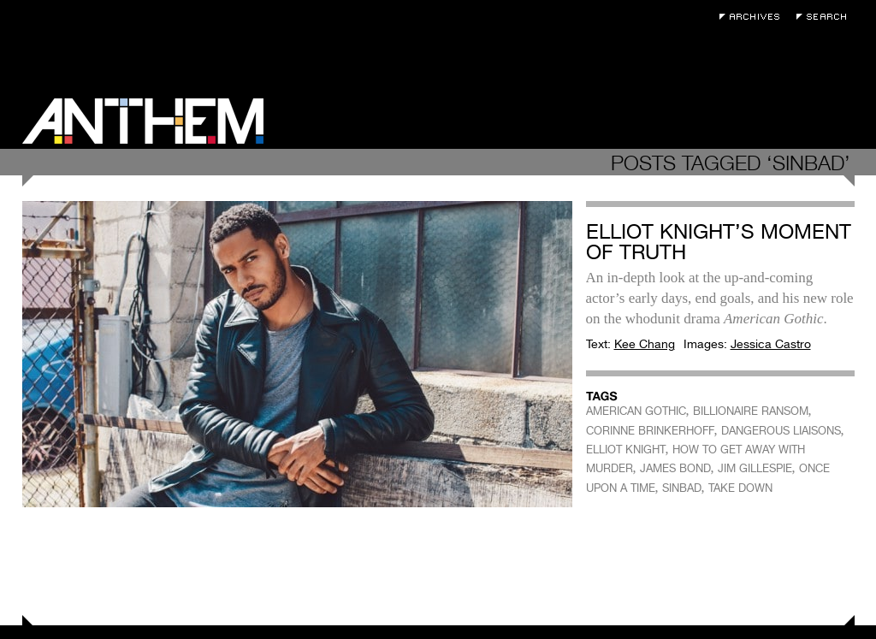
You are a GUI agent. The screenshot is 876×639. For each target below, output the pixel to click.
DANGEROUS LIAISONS (781, 430)
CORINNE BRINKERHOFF (650, 430)
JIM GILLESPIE (755, 468)
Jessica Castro (771, 344)
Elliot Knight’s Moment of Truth (718, 241)
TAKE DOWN (740, 488)
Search (825, 17)
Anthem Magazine (142, 121)
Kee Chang (644, 344)
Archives (753, 17)
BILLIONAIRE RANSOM (750, 411)
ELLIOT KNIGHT (626, 449)
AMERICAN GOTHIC (636, 411)
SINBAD (681, 488)
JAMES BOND (675, 468)
